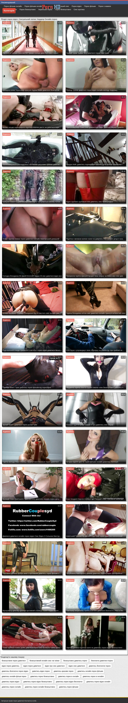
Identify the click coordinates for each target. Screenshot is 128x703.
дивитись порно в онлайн (68, 676)
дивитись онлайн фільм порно (14, 676)
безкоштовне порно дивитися (14, 661)
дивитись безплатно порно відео (15, 671)
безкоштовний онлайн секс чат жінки (44, 661)
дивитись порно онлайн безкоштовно (40, 687)
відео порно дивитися (32, 666)
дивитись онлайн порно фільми (90, 671)
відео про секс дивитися (54, 666)
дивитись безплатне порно (99, 666)
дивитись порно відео (10, 682)
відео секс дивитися (77, 666)
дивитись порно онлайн (11, 687)
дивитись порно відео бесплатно (69, 682)
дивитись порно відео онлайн (98, 682)
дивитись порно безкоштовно (42, 676)
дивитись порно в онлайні (93, 676)
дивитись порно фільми (68, 687)
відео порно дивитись (10, 666)
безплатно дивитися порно (102, 661)
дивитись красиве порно (64, 671)
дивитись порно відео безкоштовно (37, 682)
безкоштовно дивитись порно (75, 661)
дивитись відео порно (41, 671)
